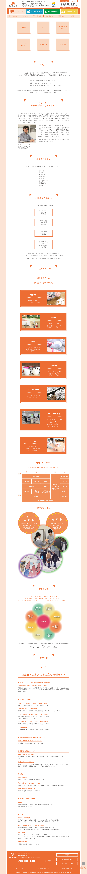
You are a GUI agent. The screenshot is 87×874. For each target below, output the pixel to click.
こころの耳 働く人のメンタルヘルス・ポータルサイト (33, 721)
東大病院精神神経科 (67, 859)
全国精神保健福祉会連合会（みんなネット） (30, 788)
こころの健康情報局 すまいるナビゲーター (30, 741)
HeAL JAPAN (21, 832)
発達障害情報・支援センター (26, 754)
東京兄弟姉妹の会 (22, 777)
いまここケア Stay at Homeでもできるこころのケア (32, 703)
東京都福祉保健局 (22, 842)
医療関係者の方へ (37, 11)
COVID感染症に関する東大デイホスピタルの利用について (44, 467)
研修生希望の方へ (54, 11)
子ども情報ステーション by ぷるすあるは (29, 783)
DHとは (15, 16)
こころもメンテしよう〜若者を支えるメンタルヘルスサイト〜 (35, 714)
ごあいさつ (26, 16)
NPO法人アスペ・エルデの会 (26, 762)
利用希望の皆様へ (38, 16)
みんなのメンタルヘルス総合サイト (27, 708)
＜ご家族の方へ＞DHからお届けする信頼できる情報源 (32, 685)
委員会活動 (60, 16)
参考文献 (71, 16)
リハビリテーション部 (67, 863)
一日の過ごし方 (49, 16)
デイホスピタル (19, 11)
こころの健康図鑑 (22, 727)
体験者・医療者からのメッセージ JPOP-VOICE (31, 825)
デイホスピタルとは (19, 868)
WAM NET (21, 802)
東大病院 (67, 855)
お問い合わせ (73, 7)
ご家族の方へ (70, 11)
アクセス (64, 7)
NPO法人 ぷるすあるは (24, 817)
